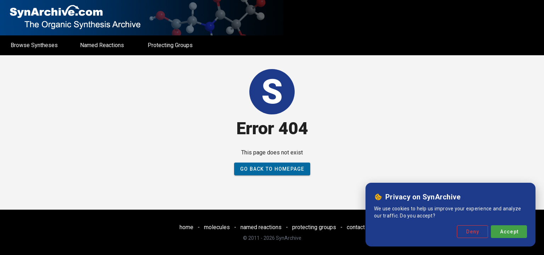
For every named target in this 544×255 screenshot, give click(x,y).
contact (356, 227)
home (186, 227)
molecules (217, 227)
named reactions (261, 227)
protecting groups (314, 227)
